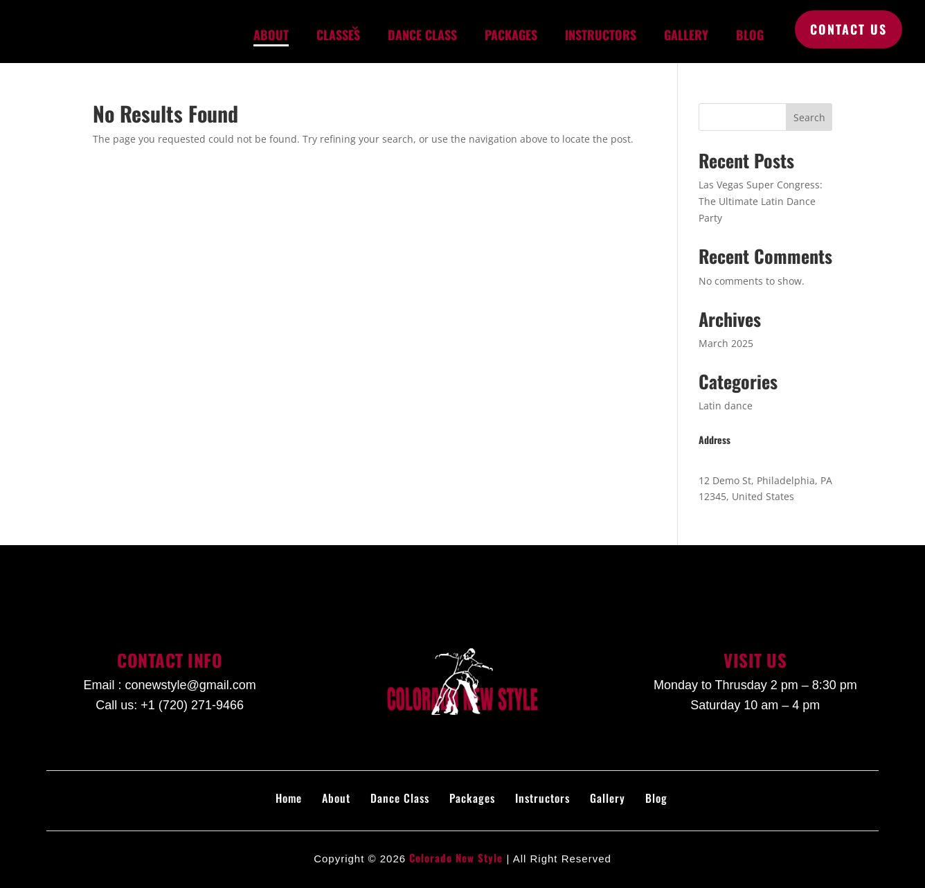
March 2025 (726, 343)
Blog (750, 35)
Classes (338, 35)
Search (809, 117)
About (271, 35)
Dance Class (422, 35)
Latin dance (726, 405)
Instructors (600, 35)
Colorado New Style (456, 857)
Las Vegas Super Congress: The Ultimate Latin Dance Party (761, 201)
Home (289, 798)
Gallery (686, 35)
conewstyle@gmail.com (190, 685)
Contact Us (848, 29)
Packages (511, 35)
